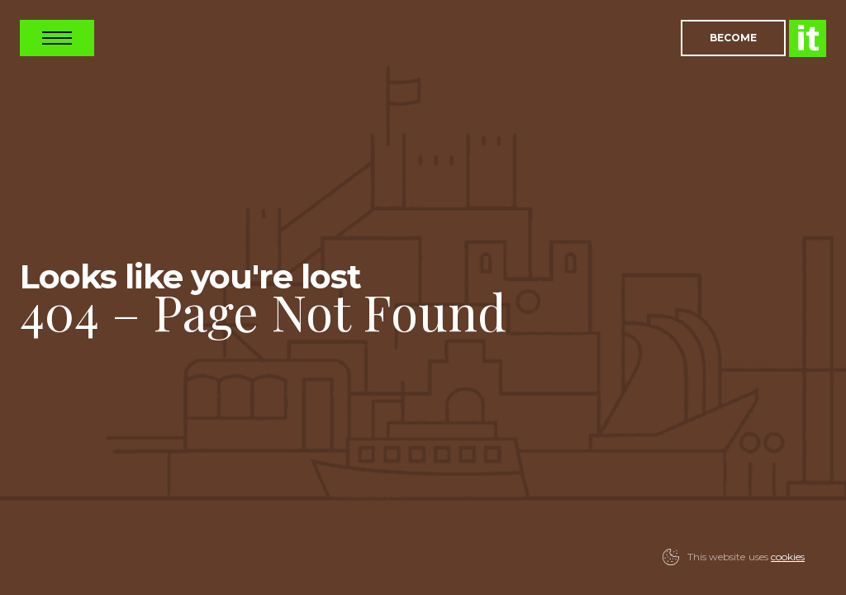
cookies (788, 556)
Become (733, 38)
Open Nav (57, 38)
